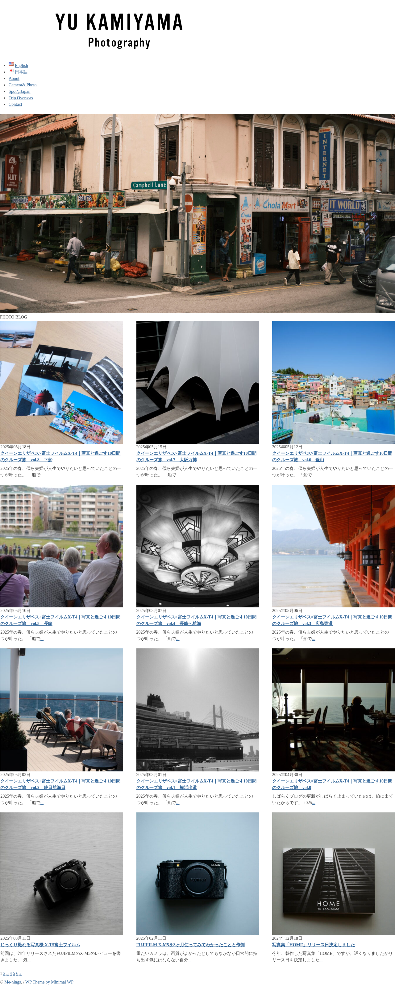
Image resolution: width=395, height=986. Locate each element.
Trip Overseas (21, 98)
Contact (15, 104)
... (42, 475)
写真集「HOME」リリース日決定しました (313, 945)
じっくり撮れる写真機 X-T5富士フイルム (40, 945)
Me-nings (12, 982)
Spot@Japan (19, 91)
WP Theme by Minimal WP (49, 982)
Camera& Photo (23, 85)
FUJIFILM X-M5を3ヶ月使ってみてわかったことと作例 (190, 945)
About (14, 78)
